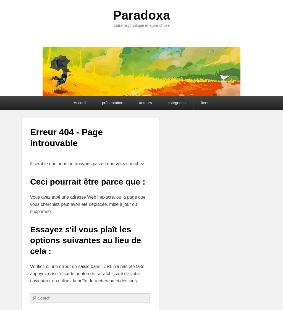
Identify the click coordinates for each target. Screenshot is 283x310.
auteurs (145, 103)
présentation (112, 103)
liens (205, 103)
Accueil (80, 103)
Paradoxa (141, 15)
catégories (177, 103)
